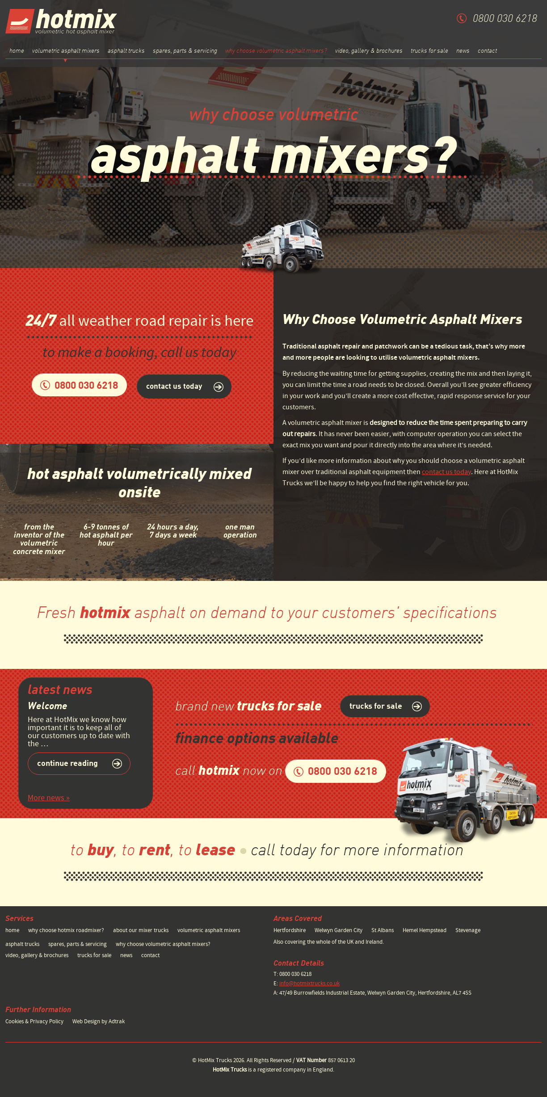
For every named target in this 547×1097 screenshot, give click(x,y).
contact (487, 51)
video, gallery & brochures (369, 51)
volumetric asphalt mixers (208, 930)
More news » (49, 798)
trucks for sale (429, 51)
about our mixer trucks (140, 930)
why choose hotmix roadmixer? (66, 930)
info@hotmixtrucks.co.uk (309, 983)
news (463, 51)
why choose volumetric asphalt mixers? (276, 51)
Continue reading (67, 764)
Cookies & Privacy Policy (34, 1021)
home (16, 51)
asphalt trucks (126, 51)
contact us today (446, 471)
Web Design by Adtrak (98, 1021)
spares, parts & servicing (185, 51)
